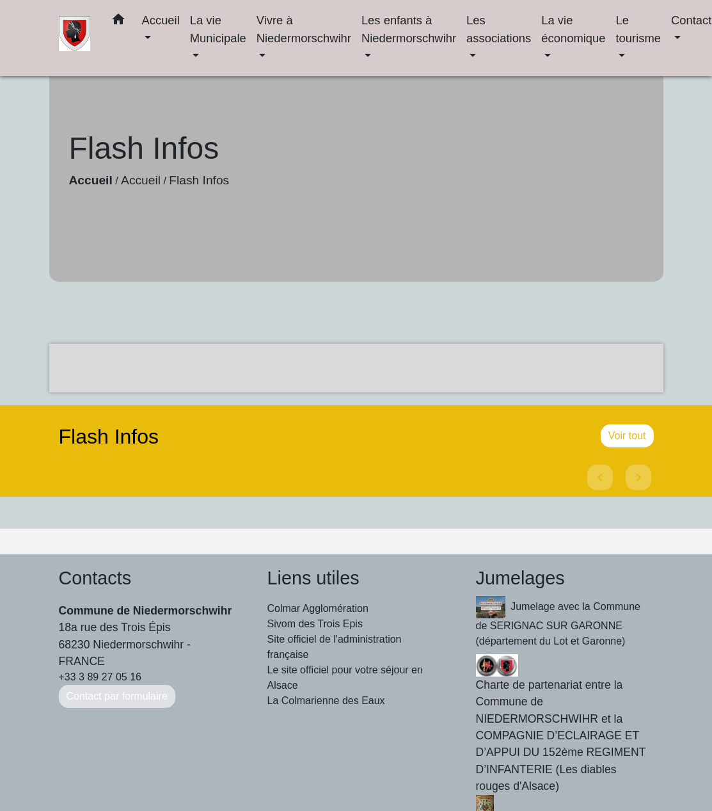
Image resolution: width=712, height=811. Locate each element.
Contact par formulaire (117, 696)
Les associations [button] (498, 29)
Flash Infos (199, 180)
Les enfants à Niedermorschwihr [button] (408, 29)
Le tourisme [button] (638, 29)
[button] (118, 21)
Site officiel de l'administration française (334, 647)
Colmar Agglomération (317, 608)
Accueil (91, 180)
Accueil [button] (160, 20)
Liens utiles (313, 578)
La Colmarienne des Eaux (326, 700)
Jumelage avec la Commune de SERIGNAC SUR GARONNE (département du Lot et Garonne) (558, 621)
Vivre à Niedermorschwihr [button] (304, 29)
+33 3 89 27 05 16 (100, 676)
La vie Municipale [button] (218, 29)
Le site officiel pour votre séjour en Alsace (345, 677)
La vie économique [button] (573, 29)
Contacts (95, 578)
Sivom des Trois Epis (315, 623)
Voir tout (627, 435)
